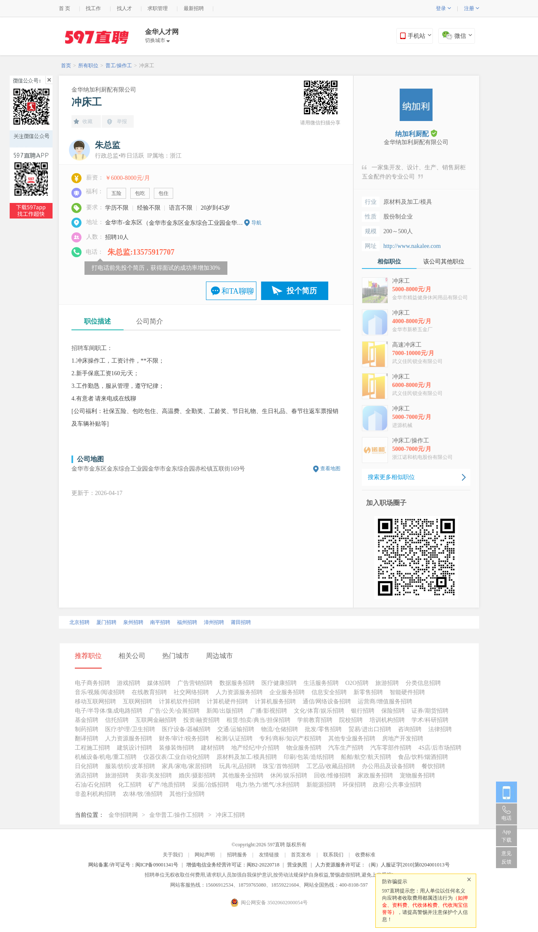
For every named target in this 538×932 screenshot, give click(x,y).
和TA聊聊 (238, 291)
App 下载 (506, 836)
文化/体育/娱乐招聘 (319, 711)
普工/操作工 (118, 65)
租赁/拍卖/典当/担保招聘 (258, 720)
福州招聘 (187, 622)
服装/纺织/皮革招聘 (130, 766)
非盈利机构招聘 (95, 794)
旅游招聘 (387, 683)
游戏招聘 (128, 683)
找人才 (124, 8)
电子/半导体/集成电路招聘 (109, 711)
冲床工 (146, 65)
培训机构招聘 (387, 720)
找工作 (93, 8)
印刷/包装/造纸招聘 (309, 757)
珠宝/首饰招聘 (281, 766)
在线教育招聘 (149, 692)
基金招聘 (86, 720)
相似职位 (389, 261)
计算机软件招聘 (179, 701)
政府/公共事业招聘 (397, 785)
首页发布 (301, 855)
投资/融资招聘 (201, 720)
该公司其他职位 (443, 261)
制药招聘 (86, 729)
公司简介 (149, 321)
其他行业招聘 (187, 794)
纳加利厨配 (416, 133)
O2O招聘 (357, 683)
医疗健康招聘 (279, 683)
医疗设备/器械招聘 (186, 729)
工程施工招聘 (92, 748)
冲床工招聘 (230, 815)
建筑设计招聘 (134, 748)
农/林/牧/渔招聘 (143, 794)
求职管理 (158, 8)
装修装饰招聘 (176, 748)
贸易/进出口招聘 (369, 729)
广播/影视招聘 (268, 711)
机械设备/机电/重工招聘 (106, 757)
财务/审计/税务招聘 (184, 738)
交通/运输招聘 (235, 729)
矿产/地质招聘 (166, 785)
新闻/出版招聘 (224, 711)
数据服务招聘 (237, 683)
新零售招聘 (368, 692)
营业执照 (297, 865)
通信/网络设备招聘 (327, 701)
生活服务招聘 (321, 683)
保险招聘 (393, 711)
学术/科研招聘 (429, 720)
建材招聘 (212, 748)
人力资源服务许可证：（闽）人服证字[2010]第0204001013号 (382, 865)
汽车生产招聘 (346, 748)
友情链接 (269, 855)
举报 (122, 121)
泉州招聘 (133, 622)
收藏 (87, 121)
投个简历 (302, 291)
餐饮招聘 (433, 766)
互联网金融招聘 (156, 720)
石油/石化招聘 (93, 785)
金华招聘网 (123, 815)
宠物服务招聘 (417, 775)
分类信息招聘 (423, 683)
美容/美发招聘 (153, 775)
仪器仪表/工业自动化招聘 (176, 757)
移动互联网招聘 (95, 701)
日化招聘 (86, 766)
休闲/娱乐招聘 (288, 775)
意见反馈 (506, 857)
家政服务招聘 (375, 775)
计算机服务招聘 (275, 701)
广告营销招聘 (195, 683)
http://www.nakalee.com (412, 246)
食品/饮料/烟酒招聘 (423, 757)
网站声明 (205, 855)
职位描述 (97, 321)
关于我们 (173, 855)
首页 (66, 65)
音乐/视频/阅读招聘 (100, 692)
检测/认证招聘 (234, 738)
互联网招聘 (137, 701)
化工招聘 (130, 785)
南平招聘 (160, 622)
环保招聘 (354, 785)
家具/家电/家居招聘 (187, 766)
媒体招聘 (159, 683)
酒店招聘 (86, 775)
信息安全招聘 (329, 692)
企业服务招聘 (287, 692)
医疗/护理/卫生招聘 (130, 729)
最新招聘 (194, 8)
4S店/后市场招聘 (440, 748)
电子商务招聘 (92, 683)
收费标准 (365, 855)
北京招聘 (79, 622)
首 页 (64, 8)
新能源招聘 (321, 785)
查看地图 (330, 468)
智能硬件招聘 (407, 692)
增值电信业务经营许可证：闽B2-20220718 (233, 865)
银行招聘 (362, 711)
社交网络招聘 (191, 692)
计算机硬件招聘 (227, 701)
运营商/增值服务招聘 (385, 701)
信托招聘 (117, 720)
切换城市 (157, 40)
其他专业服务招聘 (351, 738)
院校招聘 (351, 720)
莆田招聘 (241, 622)
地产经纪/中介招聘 (255, 748)
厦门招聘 (106, 622)
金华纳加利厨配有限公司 (103, 90)
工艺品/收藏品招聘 (330, 766)
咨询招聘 (410, 729)
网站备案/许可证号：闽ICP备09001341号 (133, 865)
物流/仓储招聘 (279, 729)
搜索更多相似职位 (391, 477)
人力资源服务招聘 (239, 692)
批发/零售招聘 (323, 729)
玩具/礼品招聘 (237, 766)
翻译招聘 (86, 738)
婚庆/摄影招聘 (197, 775)
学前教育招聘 (314, 720)
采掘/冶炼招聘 (210, 785)
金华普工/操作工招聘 (176, 815)
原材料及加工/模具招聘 (246, 757)
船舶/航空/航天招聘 (366, 757)
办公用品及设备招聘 (388, 766)
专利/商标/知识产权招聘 (290, 738)
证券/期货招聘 (429, 711)
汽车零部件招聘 (390, 748)
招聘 (77, 348)
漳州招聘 (214, 622)
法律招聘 (440, 729)
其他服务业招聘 (243, 775)
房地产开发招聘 (402, 738)
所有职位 (88, 65)
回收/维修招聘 (332, 775)
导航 (256, 223)
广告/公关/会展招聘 (174, 711)
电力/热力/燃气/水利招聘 (268, 785)
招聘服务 (237, 855)
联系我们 (333, 855)
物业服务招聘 (304, 748)
